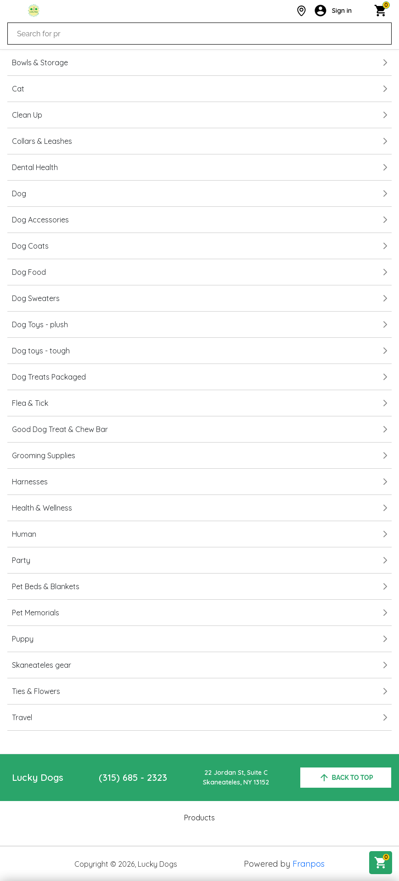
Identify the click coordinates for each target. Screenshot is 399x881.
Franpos (308, 863)
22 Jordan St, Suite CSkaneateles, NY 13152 (236, 777)
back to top (346, 777)
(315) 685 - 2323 (133, 777)
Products (199, 817)
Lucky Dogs (37, 777)
